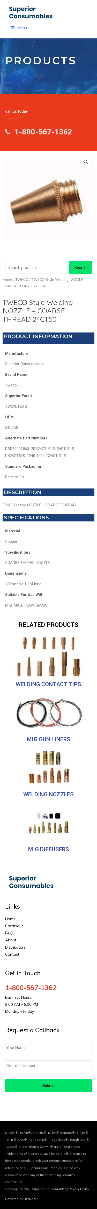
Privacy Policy (79, 1189)
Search (80, 267)
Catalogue (14, 925)
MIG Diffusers (48, 849)
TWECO (21, 279)
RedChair (31, 1199)
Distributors (15, 947)
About (10, 940)
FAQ (9, 932)
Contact (12, 954)
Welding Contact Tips (48, 684)
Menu (18, 27)
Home (7, 279)
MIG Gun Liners (48, 739)
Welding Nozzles (48, 794)
